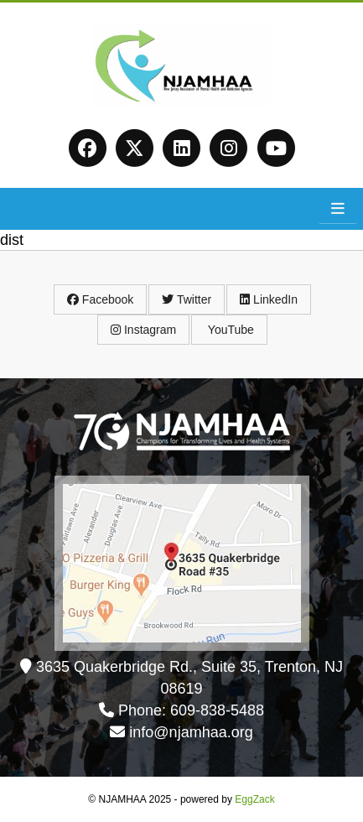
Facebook (100, 299)
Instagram (143, 329)
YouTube (229, 329)
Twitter (186, 299)
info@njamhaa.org (190, 732)
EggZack (254, 799)
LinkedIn (269, 299)
